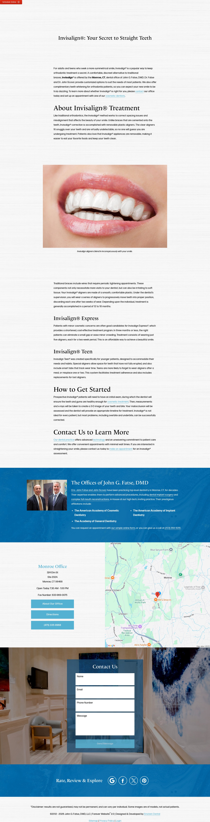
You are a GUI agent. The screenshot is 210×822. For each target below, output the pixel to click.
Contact (167, 10)
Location (149, 10)
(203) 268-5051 (173, 528)
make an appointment (120, 448)
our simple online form (123, 528)
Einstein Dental (152, 814)
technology (99, 439)
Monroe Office (52, 566)
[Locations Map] (157, 594)
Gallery (108, 10)
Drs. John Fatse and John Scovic (88, 490)
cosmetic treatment (118, 401)
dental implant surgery (161, 494)
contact (139, 91)
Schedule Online (11, 2)
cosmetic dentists (115, 95)
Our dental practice (64, 439)
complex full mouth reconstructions (90, 499)
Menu (185, 10)
